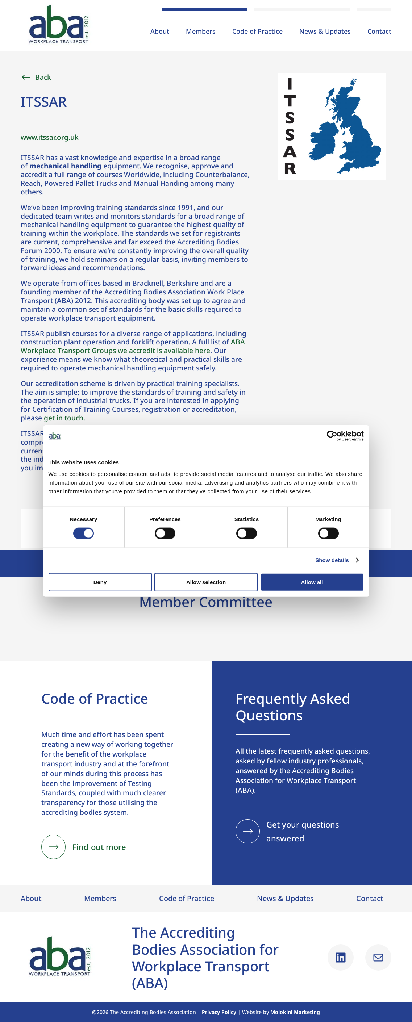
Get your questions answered (302, 831)
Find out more (99, 846)
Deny (100, 582)
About (159, 32)
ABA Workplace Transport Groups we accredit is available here (133, 346)
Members (201, 32)
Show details (332, 560)
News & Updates (325, 32)
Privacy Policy (219, 1012)
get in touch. (64, 418)
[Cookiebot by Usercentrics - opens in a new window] (332, 436)
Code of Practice (257, 32)
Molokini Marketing (295, 1012)
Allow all (312, 582)
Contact (379, 32)
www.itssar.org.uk (50, 137)
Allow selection (206, 582)
